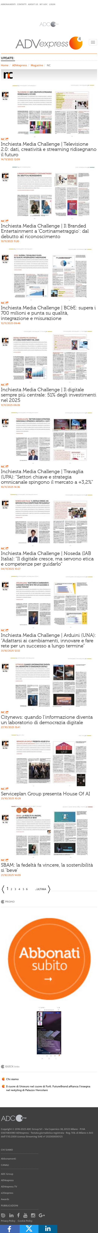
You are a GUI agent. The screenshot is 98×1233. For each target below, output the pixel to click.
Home (4, 65)
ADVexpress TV (9, 1186)
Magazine (37, 65)
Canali (5, 1165)
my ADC (44, 4)
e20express (7, 1193)
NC (5, 139)
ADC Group (7, 1174)
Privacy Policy (8, 1221)
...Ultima (40, 889)
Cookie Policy (25, 1221)
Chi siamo (12, 1079)
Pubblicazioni (9, 1205)
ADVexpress (19, 65)
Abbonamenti (8, 4)
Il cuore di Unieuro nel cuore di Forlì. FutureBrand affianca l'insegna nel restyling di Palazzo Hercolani (48, 1088)
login (52, 4)
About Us (33, 4)
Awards (5, 1199)
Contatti (21, 4)
